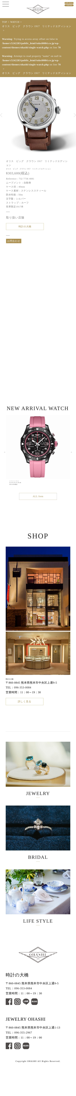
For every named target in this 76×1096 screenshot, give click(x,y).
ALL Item (38, 508)
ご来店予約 (69, 5)
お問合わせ (14, 247)
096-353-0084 (22, 700)
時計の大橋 (25, 227)
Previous (5, 463)
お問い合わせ (69, 3)
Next (71, 463)
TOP (4, 22)
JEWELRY (38, 786)
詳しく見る (24, 716)
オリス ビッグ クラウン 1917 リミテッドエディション (36, 26)
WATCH (14, 22)
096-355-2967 (23, 1064)
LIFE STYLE (38, 924)
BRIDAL (38, 855)
